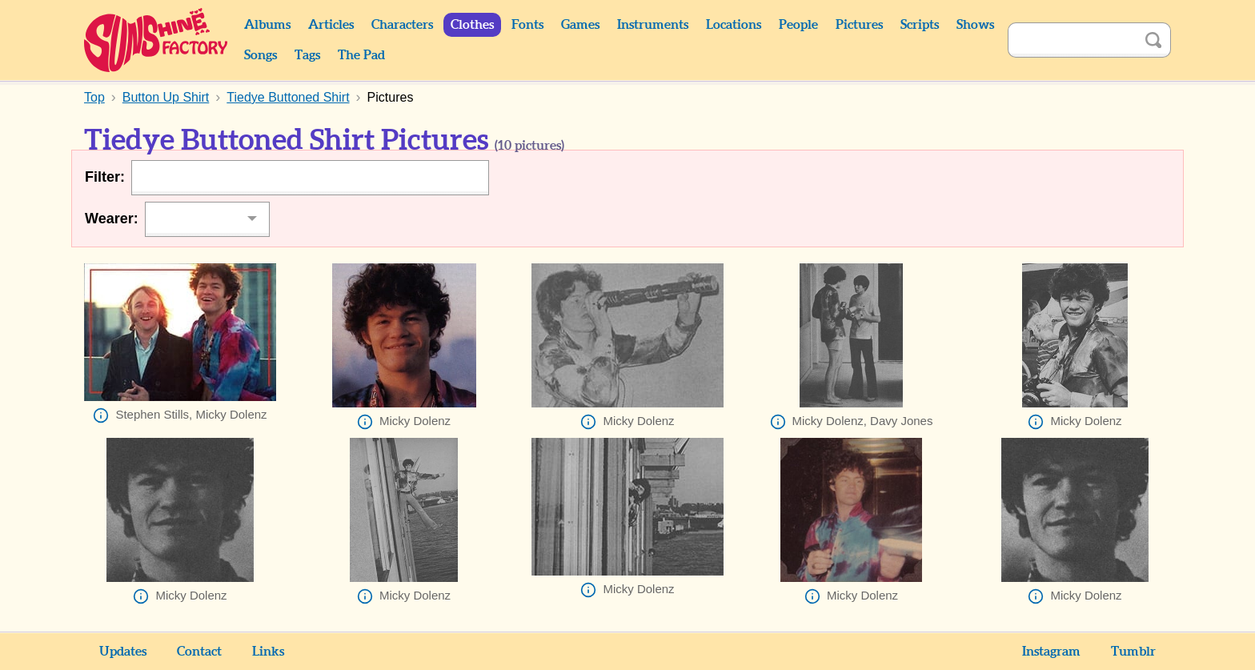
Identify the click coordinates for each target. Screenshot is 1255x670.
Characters (402, 24)
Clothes (472, 24)
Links (268, 651)
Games (580, 24)
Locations (733, 24)
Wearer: (111, 219)
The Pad (361, 55)
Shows (975, 24)
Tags (307, 55)
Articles (331, 24)
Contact (199, 651)
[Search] (1072, 40)
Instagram (1051, 651)
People (798, 24)
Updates (122, 651)
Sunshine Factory (156, 40)
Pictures (859, 24)
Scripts (919, 24)
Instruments (652, 24)
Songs (260, 55)
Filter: (105, 177)
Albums (267, 24)
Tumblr (1133, 651)
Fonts (527, 24)
